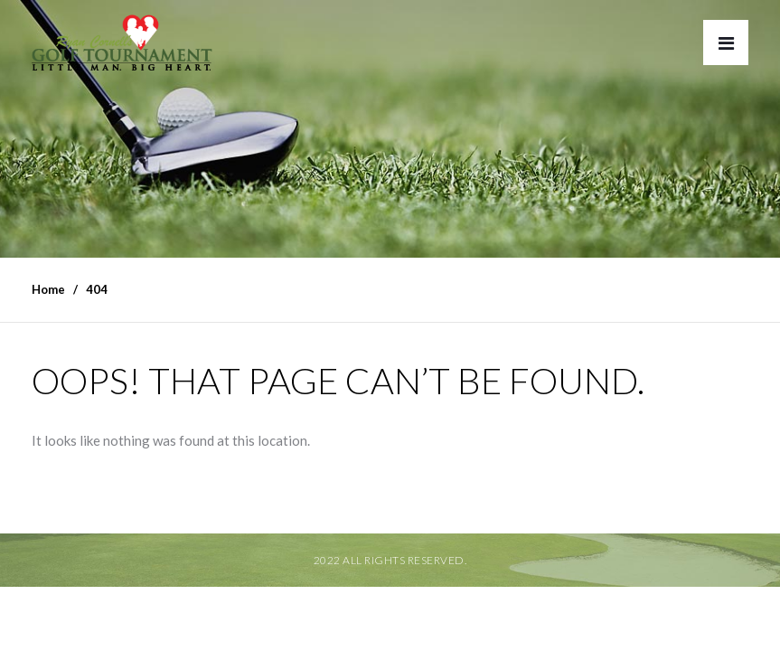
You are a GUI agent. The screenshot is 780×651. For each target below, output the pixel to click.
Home (48, 289)
